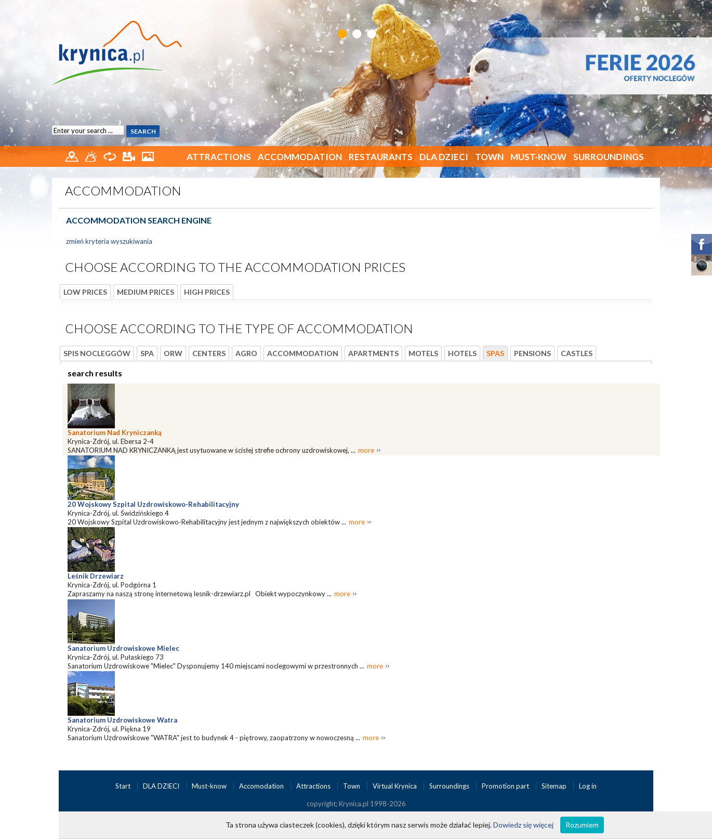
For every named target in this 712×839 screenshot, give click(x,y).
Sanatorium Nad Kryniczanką (115, 432)
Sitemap (554, 786)
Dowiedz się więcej (523, 824)
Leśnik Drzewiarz (96, 576)
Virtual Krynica (395, 786)
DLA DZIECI (443, 156)
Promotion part (506, 786)
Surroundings (608, 156)
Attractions (219, 156)
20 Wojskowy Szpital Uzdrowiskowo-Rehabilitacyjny (153, 504)
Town (489, 156)
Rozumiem (582, 824)
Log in (588, 786)
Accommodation (300, 156)
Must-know (538, 156)
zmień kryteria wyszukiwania (109, 241)
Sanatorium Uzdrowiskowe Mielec (123, 648)
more (366, 450)
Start (123, 786)
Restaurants (381, 156)
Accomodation (262, 786)
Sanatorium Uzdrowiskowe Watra (122, 720)
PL (647, 9)
